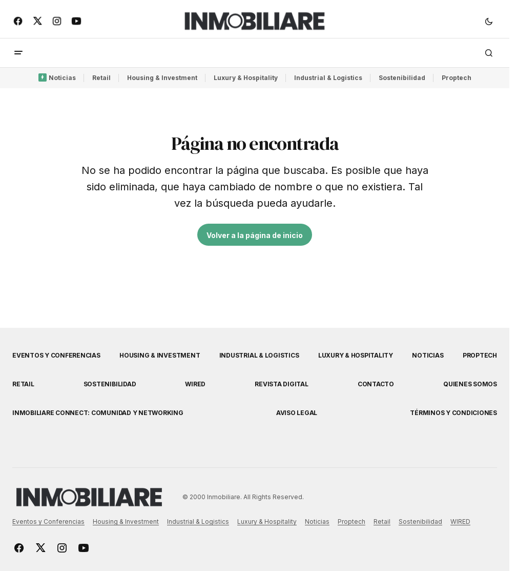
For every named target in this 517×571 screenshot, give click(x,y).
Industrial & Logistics (328, 78)
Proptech (456, 78)
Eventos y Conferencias (56, 355)
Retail (101, 78)
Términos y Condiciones (453, 413)
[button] (489, 21)
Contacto (376, 384)
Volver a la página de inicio (254, 235)
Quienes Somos (470, 384)
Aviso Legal (296, 413)
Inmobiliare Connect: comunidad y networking (97, 413)
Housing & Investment (162, 78)
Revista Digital (281, 384)
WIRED (195, 384)
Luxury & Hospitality (246, 78)
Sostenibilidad (402, 78)
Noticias (62, 78)
